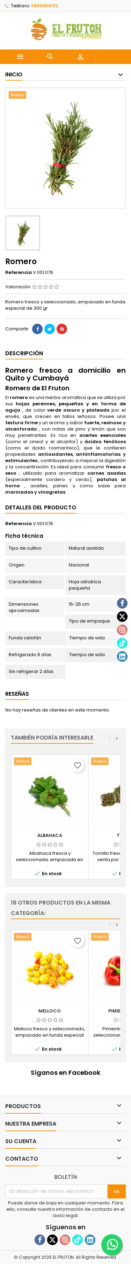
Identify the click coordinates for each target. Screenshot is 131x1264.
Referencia (18, 272)
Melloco (49, 1011)
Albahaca (49, 835)
